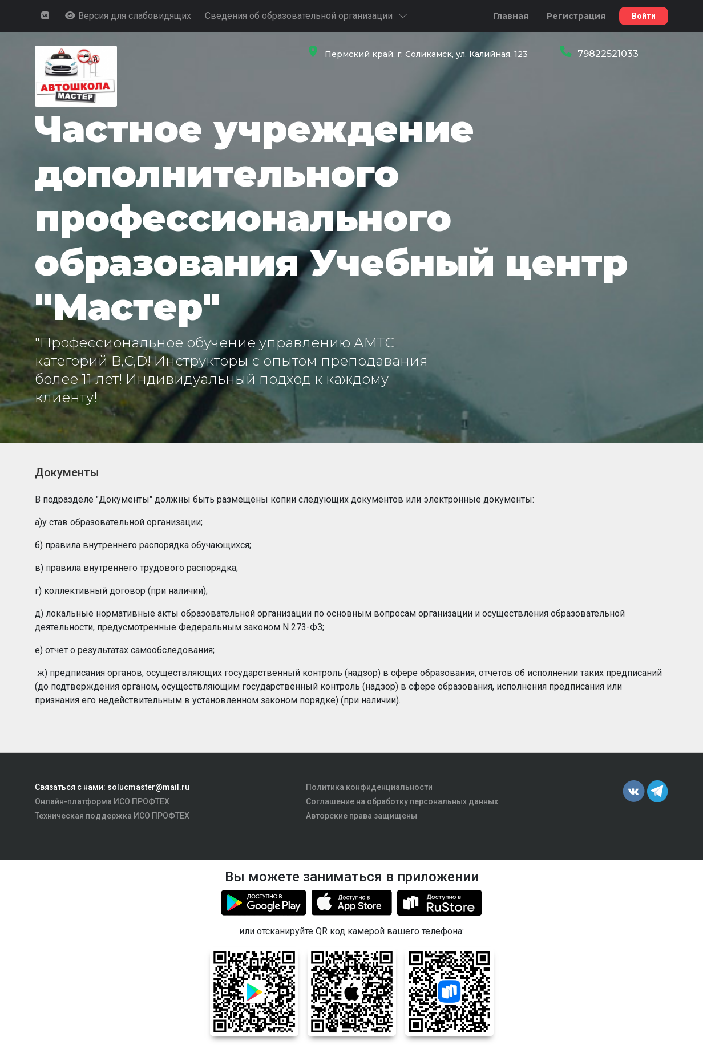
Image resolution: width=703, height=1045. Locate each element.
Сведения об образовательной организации (307, 15)
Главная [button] (510, 16)
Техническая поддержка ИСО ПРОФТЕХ (112, 815)
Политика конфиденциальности (369, 787)
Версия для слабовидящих (127, 15)
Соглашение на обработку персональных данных (402, 801)
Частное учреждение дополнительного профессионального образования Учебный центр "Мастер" (331, 218)
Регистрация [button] (576, 16)
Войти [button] (644, 16)
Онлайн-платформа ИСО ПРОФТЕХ (102, 801)
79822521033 (608, 53)
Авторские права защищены (361, 815)
